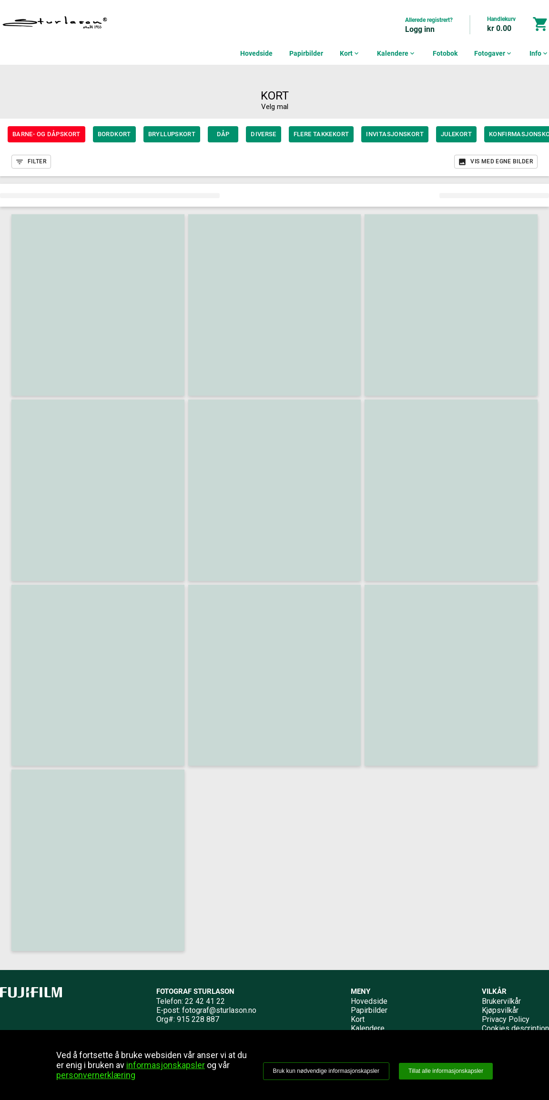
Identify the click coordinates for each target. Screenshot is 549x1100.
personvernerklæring (95, 1075)
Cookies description (515, 1028)
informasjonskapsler (165, 1065)
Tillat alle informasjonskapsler (445, 1071)
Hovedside (256, 53)
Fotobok (445, 53)
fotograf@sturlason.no (219, 1010)
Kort (350, 53)
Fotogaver (493, 53)
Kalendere (396, 53)
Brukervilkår (501, 1001)
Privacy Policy (505, 1019)
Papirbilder (306, 53)
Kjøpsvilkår (500, 1010)
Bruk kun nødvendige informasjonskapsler (326, 1071)
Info (539, 53)
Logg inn (420, 29)
